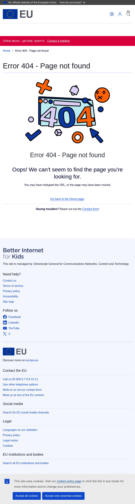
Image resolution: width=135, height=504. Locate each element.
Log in (120, 14)
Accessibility (10, 296)
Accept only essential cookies (63, 495)
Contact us (9, 280)
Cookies (8, 445)
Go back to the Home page (67, 198)
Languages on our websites (20, 429)
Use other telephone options (20, 384)
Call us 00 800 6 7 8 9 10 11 (20, 379)
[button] (112, 14)
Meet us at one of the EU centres (23, 395)
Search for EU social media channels (26, 412)
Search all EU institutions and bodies (26, 463)
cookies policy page (69, 481)
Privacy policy (11, 291)
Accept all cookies (26, 495)
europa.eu (32, 360)
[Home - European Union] (18, 14)
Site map (8, 301)
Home (6, 50)
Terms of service (13, 285)
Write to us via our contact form (22, 389)
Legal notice (10, 440)
